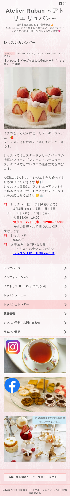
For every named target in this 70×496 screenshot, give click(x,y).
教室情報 (9, 313)
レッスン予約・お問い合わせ (34, 253)
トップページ (12, 268)
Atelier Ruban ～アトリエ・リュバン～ (32, 490)
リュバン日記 (12, 331)
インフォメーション (16, 277)
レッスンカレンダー (16, 304)
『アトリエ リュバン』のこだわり (25, 286)
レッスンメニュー (15, 295)
